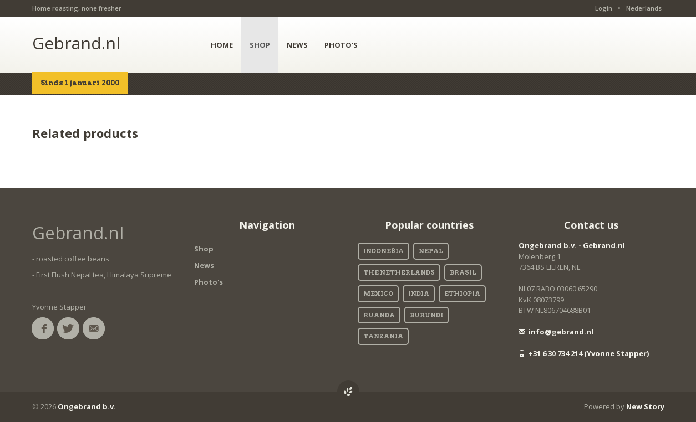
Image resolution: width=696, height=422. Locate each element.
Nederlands (644, 8)
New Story (645, 406)
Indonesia (383, 251)
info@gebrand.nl (556, 332)
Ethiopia (462, 293)
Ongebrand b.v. (87, 406)
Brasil (463, 272)
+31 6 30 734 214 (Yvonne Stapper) (584, 353)
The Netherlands (399, 272)
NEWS (297, 45)
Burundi (426, 315)
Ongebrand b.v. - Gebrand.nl (572, 245)
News (204, 265)
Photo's (208, 282)
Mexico (378, 293)
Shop (204, 249)
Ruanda (379, 315)
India (418, 293)
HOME (222, 45)
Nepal (431, 251)
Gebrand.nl (76, 43)
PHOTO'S (341, 45)
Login (603, 8)
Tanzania (383, 336)
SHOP (260, 45)
